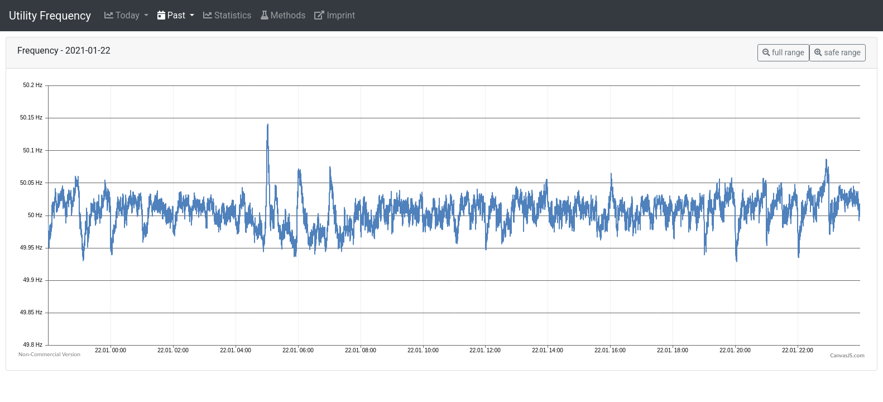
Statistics (227, 15)
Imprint (334, 15)
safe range (837, 52)
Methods (283, 15)
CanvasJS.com (847, 355)
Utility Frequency (50, 15)
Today (123, 15)
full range (783, 52)
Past (172, 15)
